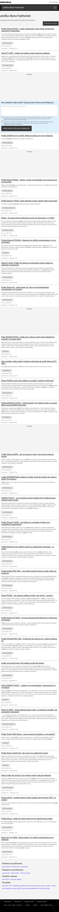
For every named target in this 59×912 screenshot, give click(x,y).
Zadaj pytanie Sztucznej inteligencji (16, 128)
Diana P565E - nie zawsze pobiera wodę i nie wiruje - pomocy (27, 595)
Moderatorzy (17, 901)
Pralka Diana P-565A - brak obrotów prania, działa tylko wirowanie (29, 201)
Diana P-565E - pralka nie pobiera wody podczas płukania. (25, 53)
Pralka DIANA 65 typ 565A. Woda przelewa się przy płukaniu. (27, 136)
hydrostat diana (16, 866)
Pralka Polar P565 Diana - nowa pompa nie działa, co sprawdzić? (28, 734)
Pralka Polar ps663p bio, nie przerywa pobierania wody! (24, 753)
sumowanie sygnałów (16, 879)
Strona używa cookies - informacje (13, 905)
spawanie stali (5, 873)
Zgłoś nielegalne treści (46, 905)
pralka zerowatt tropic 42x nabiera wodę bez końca (22, 663)
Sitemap (27, 905)
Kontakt (35, 905)
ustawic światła (15, 873)
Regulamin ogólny (42, 901)
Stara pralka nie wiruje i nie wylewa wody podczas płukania (26, 775)
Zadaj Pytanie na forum (51, 23)
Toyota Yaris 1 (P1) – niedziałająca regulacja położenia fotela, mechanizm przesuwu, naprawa (26, 885)
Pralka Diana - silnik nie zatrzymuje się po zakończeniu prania (26, 819)
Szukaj (55, 7)
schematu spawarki (25, 873)
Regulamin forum (29, 901)
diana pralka (24, 866)
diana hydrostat (6, 866)
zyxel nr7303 (5, 879)
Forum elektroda (53, 2)
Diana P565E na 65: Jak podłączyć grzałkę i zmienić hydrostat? (27, 381)
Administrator (7, 901)
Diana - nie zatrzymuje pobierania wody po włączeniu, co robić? (28, 218)
